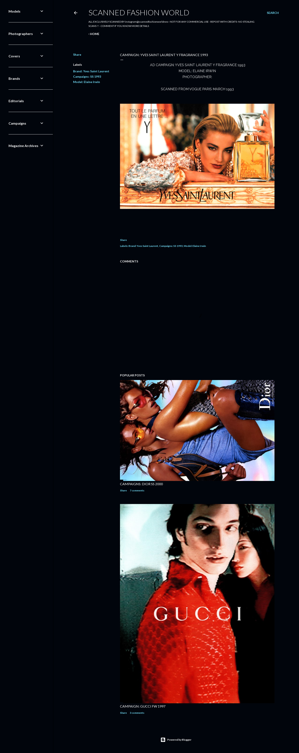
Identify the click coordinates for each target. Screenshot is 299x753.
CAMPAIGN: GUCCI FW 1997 (142, 706)
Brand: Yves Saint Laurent (91, 71)
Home (94, 34)
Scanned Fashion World (138, 12)
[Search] (273, 13)
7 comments (137, 490)
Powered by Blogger (175, 739)
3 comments (137, 712)
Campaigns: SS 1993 (87, 76)
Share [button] (77, 54)
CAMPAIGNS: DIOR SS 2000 (141, 484)
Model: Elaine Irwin (86, 82)
